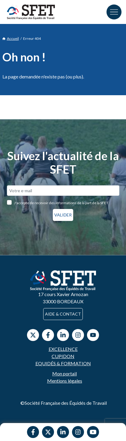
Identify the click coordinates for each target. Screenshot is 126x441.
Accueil (10, 38)
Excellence (63, 349)
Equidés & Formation (63, 363)
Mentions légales (64, 381)
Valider (63, 214)
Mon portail (64, 373)
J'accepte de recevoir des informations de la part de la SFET (61, 203)
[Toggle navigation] (114, 11)
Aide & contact (63, 313)
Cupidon (63, 356)
